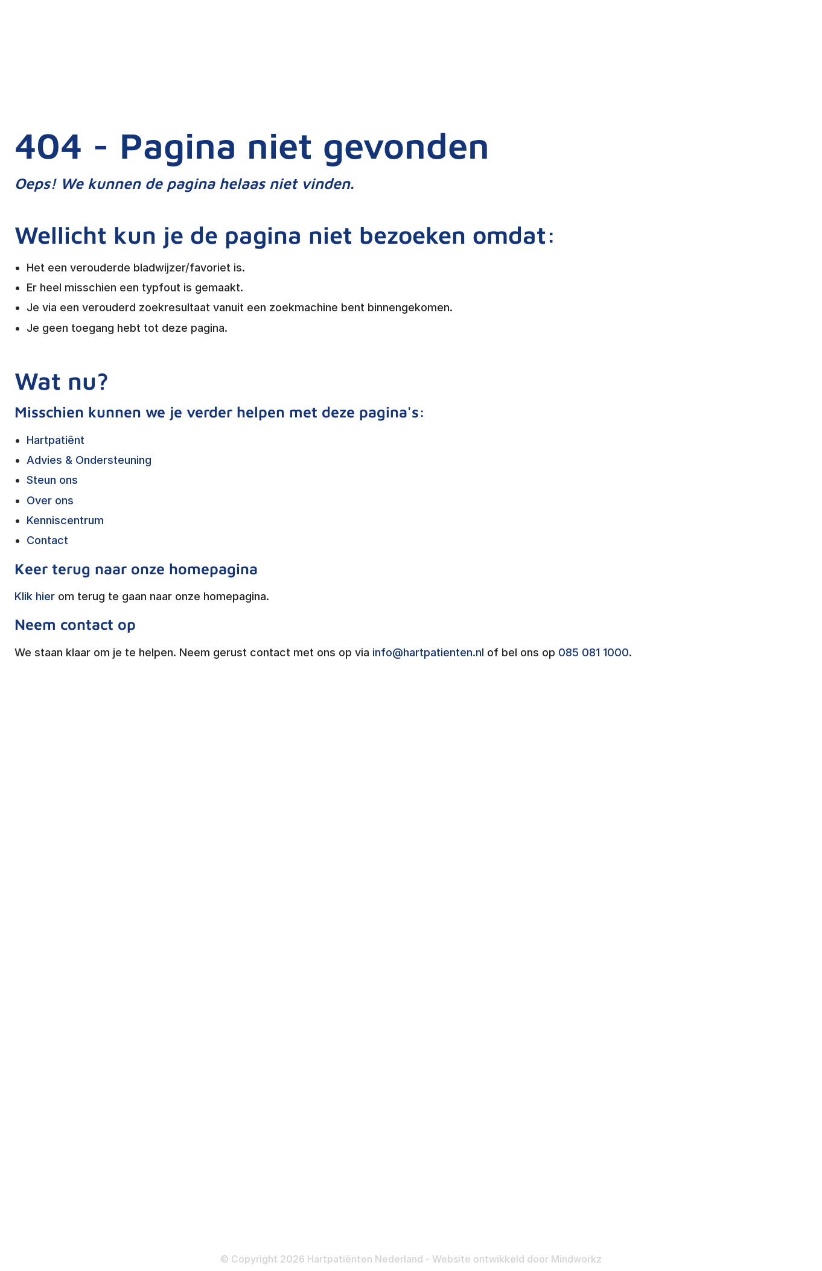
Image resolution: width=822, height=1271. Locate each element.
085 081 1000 (593, 652)
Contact (47, 540)
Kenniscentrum (65, 520)
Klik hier (34, 596)
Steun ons (52, 480)
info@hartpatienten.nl (428, 652)
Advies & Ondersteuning (89, 460)
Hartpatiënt (55, 440)
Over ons (50, 500)
